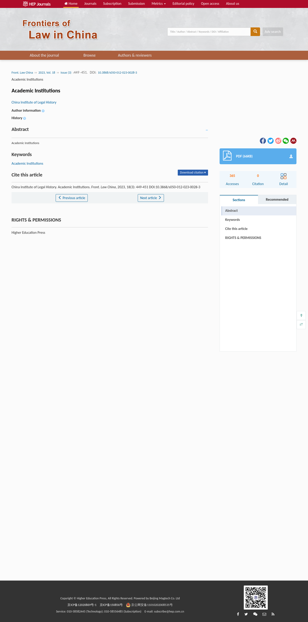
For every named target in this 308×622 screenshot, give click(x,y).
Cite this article (236, 229)
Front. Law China (22, 73)
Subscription (112, 3)
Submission (136, 3)
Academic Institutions (27, 163)
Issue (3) (66, 73)
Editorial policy (183, 3)
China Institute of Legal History (34, 102)
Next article (150, 198)
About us (232, 3)
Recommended (277, 199)
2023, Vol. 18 (46, 73)
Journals (90, 3)
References (233, 238)
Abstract (231, 210)
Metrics (159, 3)
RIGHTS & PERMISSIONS (243, 247)
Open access (210, 3)
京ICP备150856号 (111, 605)
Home (71, 3)
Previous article (71, 198)
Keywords (232, 219)
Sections (239, 200)
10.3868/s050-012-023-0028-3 (117, 73)
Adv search (273, 31)
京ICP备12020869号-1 (81, 605)
